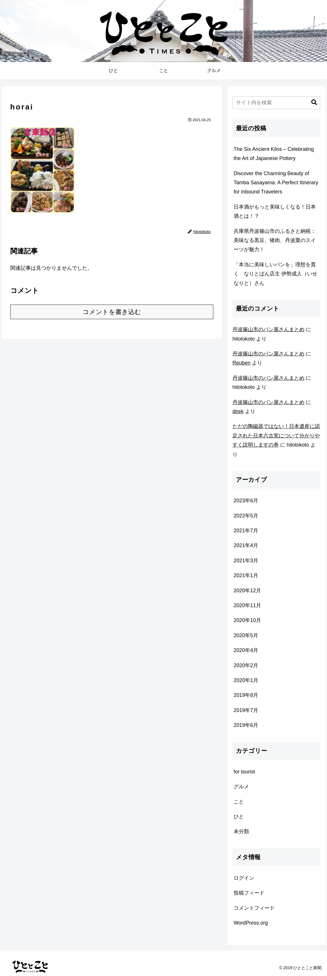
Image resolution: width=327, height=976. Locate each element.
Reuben (241, 363)
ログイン (244, 878)
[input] (276, 102)
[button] (314, 102)
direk (238, 411)
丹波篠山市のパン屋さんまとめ (268, 329)
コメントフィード (254, 908)
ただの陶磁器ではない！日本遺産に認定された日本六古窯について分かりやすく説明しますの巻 (276, 435)
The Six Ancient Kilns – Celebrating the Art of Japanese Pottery (274, 153)
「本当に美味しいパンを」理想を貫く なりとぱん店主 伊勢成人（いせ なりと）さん (277, 274)
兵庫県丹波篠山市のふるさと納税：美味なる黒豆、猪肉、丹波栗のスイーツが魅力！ (275, 240)
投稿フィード (249, 893)
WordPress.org (251, 923)
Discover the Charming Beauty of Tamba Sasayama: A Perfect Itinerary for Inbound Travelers (276, 183)
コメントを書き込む (112, 311)
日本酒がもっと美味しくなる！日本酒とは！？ (275, 211)
